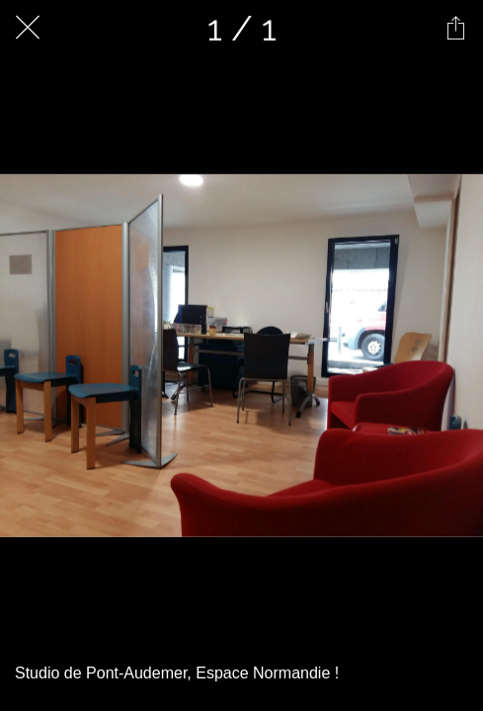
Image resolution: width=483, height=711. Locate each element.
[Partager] (455, 27)
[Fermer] (28, 28)
